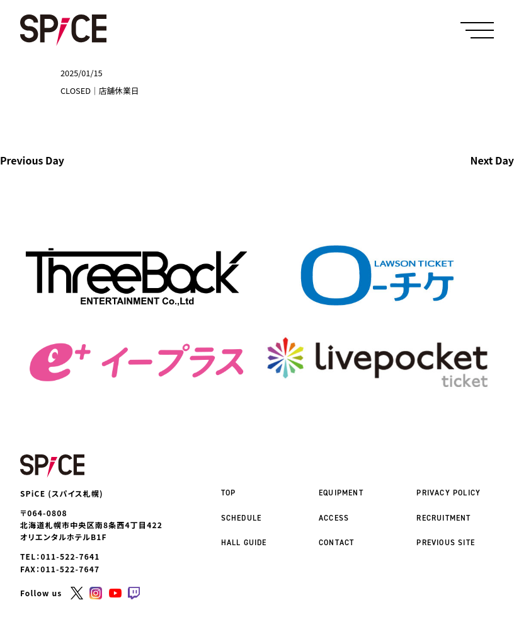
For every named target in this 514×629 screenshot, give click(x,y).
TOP (228, 493)
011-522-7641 (70, 556)
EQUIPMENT (341, 493)
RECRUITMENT (443, 518)
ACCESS (334, 518)
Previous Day (32, 161)
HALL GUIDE (244, 543)
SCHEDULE (241, 518)
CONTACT (336, 543)
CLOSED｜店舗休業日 (99, 90)
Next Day (492, 161)
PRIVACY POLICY (448, 493)
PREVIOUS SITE (445, 543)
